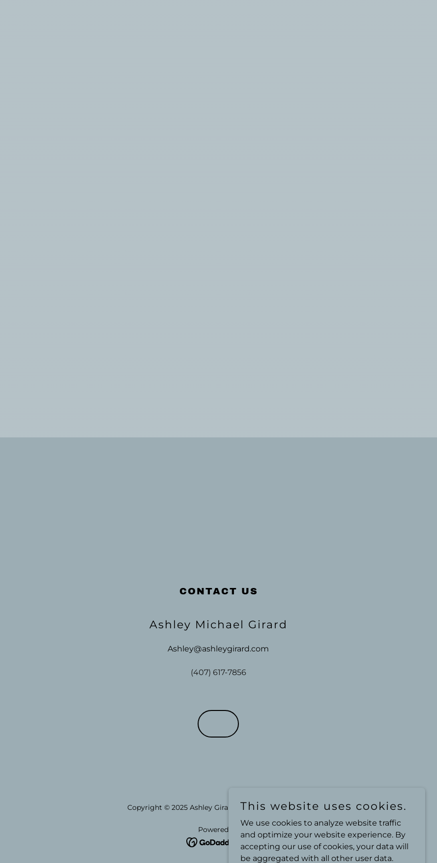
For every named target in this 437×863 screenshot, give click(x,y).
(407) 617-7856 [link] (218, 672)
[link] (218, 841)
